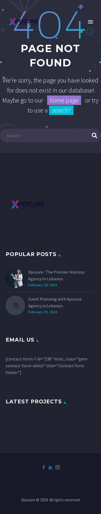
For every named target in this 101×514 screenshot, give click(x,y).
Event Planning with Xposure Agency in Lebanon (55, 302)
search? (61, 110)
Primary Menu (90, 21)
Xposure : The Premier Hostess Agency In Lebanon (56, 275)
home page (64, 100)
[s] (50, 135)
